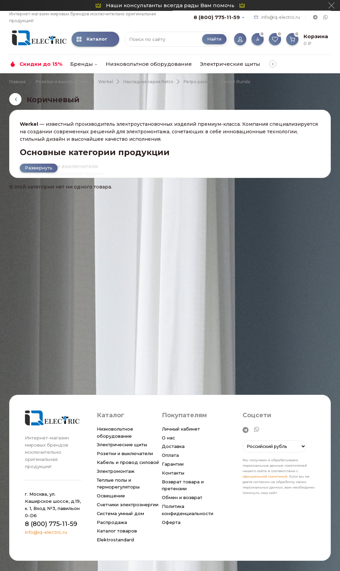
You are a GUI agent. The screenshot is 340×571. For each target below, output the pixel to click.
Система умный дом (120, 513)
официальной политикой (265, 477)
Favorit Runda (235, 81)
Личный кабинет (181, 429)
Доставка (173, 446)
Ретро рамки (197, 81)
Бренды (81, 64)
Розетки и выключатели (62, 81)
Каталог (92, 39)
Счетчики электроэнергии (127, 504)
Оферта (171, 522)
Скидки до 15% (40, 64)
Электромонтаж (116, 471)
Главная (17, 81)
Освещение (111, 495)
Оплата (170, 455)
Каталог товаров (117, 531)
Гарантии (173, 464)
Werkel (105, 81)
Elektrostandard (115, 539)
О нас (168, 437)
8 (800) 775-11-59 (217, 17)
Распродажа (112, 522)
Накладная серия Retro (148, 81)
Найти (214, 39)
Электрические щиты (230, 64)
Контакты (173, 473)
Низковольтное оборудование (149, 64)
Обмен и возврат (182, 497)
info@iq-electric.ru (280, 17)
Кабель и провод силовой (128, 462)
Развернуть (38, 167)
